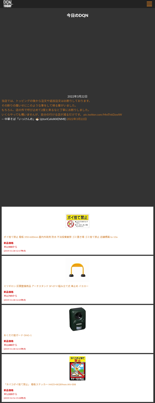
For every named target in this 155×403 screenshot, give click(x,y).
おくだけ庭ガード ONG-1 (18, 335)
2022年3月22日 (77, 119)
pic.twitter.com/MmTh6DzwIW (103, 114)
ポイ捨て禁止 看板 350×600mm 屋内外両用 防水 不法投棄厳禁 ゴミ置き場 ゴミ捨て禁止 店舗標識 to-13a (61, 236)
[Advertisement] (76, 56)
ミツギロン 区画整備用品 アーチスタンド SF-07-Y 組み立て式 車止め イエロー (46, 286)
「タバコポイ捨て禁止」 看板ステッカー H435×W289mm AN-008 (40, 384)
